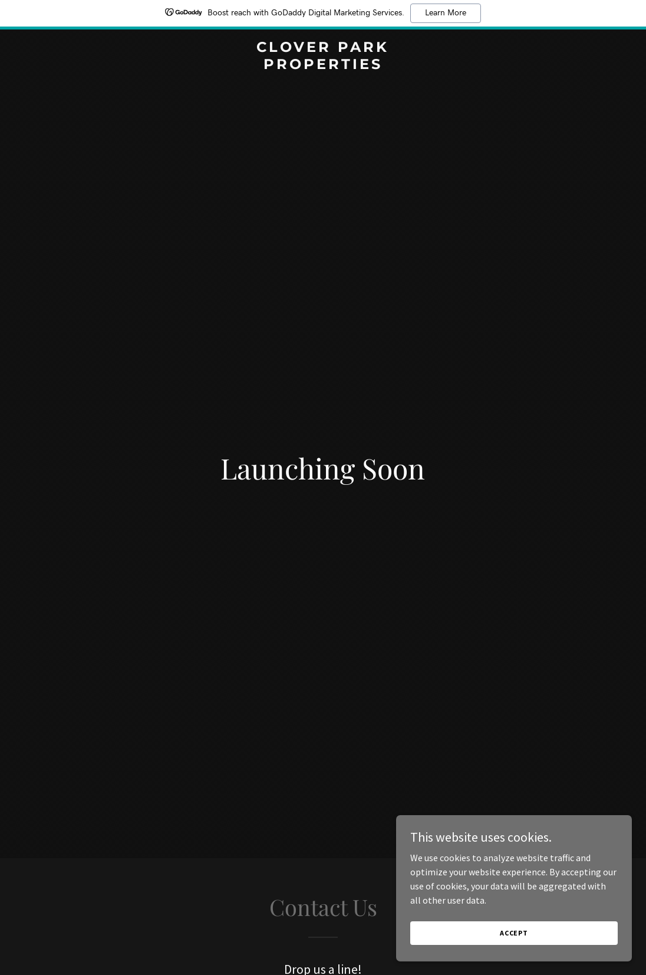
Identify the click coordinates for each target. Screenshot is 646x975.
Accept (514, 932)
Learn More (445, 13)
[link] (323, 65)
